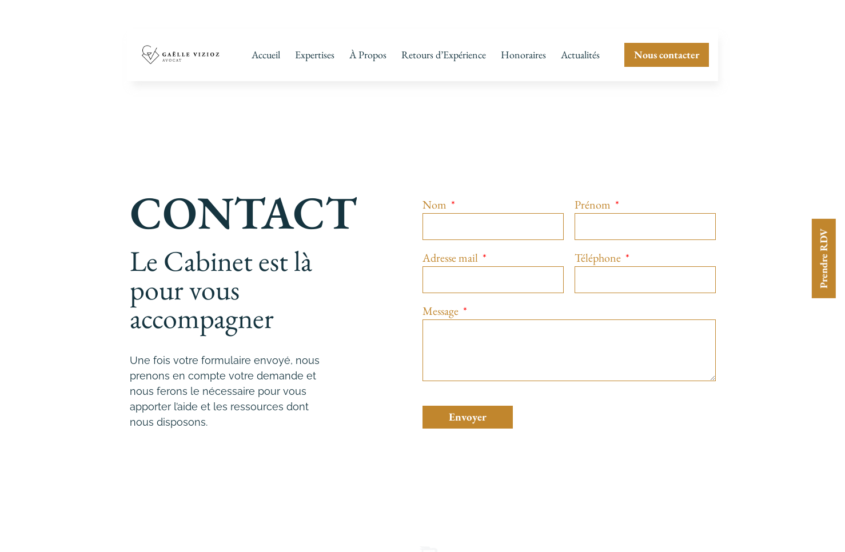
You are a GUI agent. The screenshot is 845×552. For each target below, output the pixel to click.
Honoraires (523, 54)
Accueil (266, 54)
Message (441, 306)
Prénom (594, 200)
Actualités (580, 54)
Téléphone (599, 253)
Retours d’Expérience (443, 54)
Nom (435, 200)
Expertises (314, 54)
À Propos (367, 54)
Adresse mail (451, 253)
